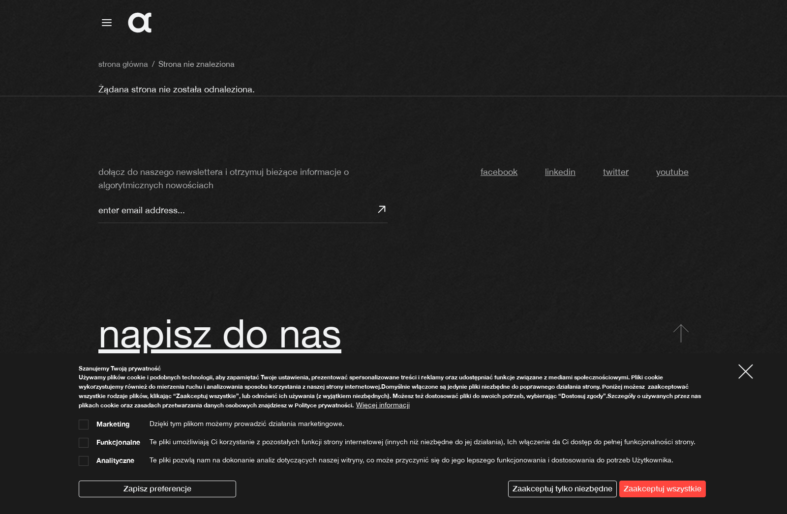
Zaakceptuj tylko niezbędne (562, 488)
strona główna (572, 23)
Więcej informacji (383, 405)
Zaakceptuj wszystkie (662, 488)
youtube (672, 172)
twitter (616, 172)
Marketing (113, 424)
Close (749, 371)
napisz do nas (219, 333)
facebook (499, 172)
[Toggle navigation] (106, 22)
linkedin (560, 172)
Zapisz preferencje (157, 488)
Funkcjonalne (118, 442)
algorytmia (640, 23)
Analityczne (115, 460)
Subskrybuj (382, 209)
